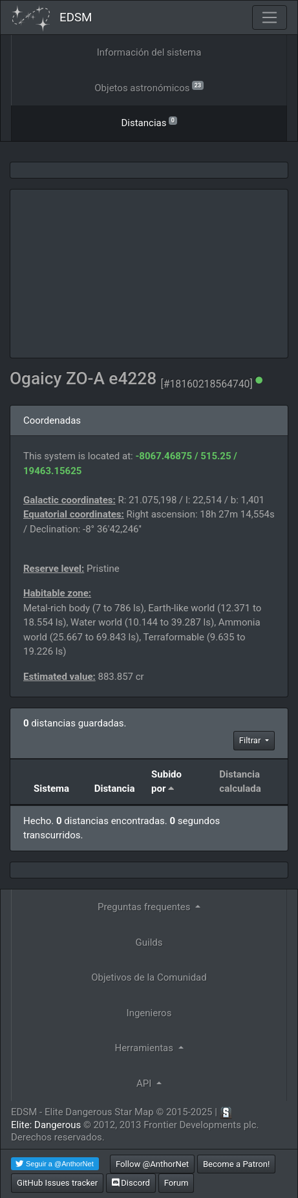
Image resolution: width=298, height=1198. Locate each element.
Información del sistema (149, 52)
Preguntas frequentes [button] (145, 907)
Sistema (51, 788)
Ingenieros (149, 1013)
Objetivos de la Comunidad (148, 977)
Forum (176, 1183)
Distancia (114, 788)
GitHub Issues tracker (57, 1183)
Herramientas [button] (144, 1048)
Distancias (148, 122)
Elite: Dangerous (46, 1125)
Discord (131, 1183)
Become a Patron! (236, 1164)
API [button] (145, 1083)
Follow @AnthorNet (152, 1164)
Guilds (149, 942)
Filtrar (251, 740)
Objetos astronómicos (148, 87)
